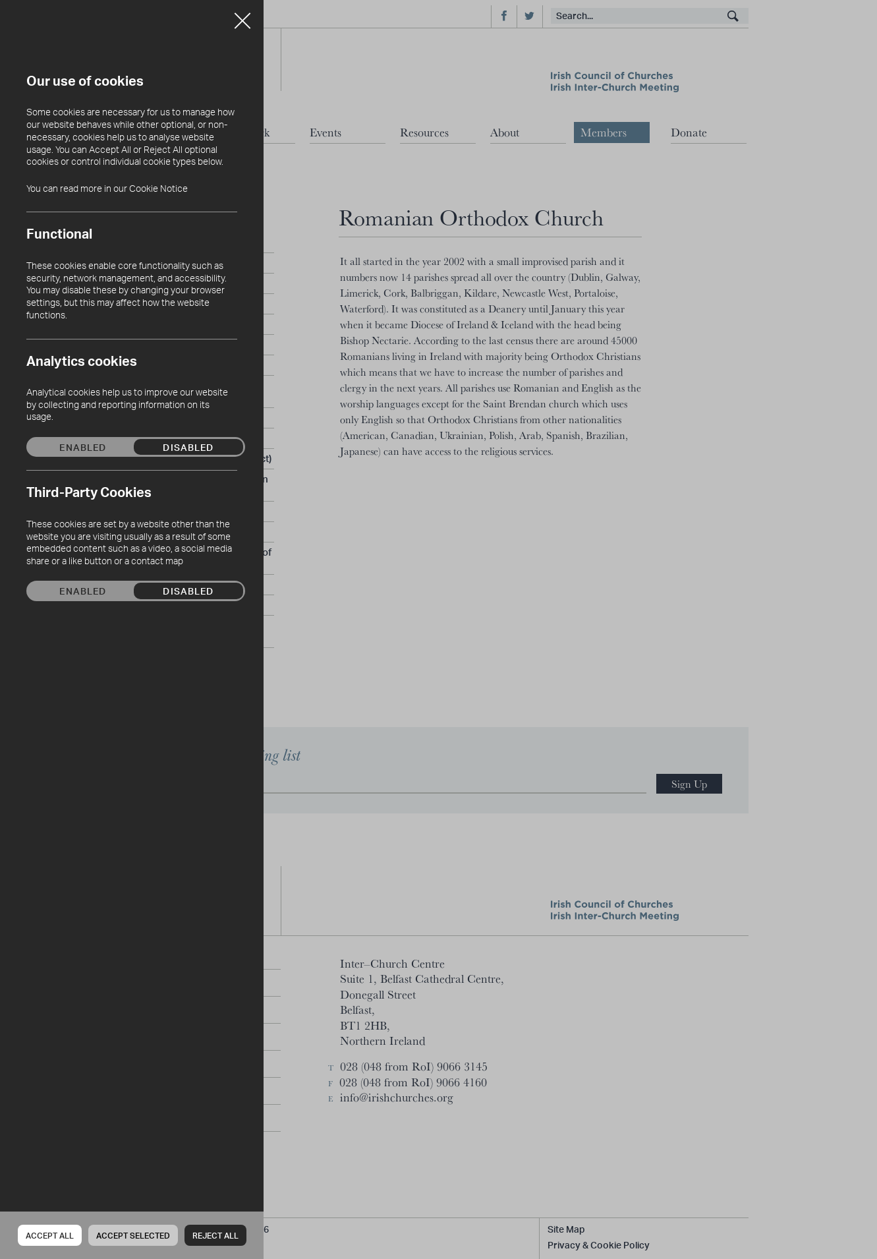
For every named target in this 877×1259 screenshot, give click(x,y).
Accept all (50, 1236)
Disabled (188, 447)
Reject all (215, 1236)
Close (242, 15)
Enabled (82, 447)
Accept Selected (133, 1236)
